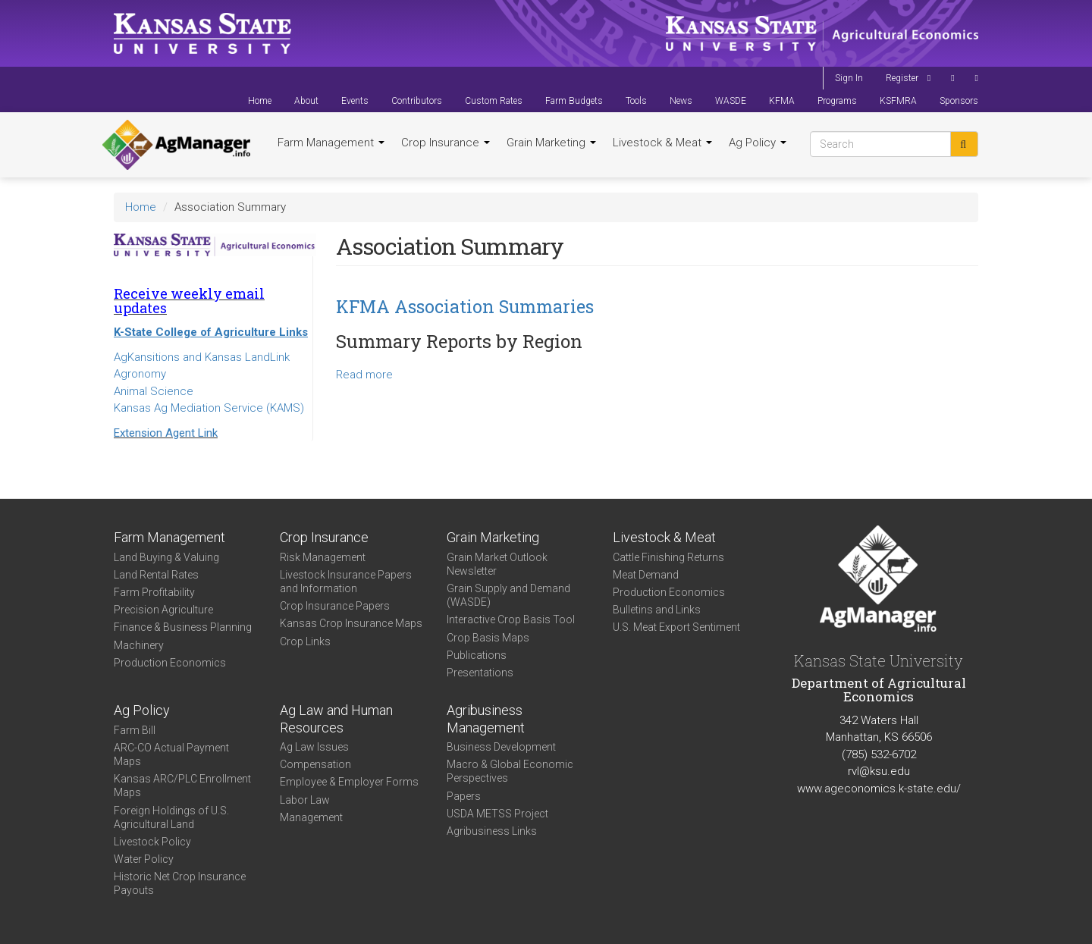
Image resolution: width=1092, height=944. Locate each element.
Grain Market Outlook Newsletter (497, 564)
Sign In (849, 78)
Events (355, 101)
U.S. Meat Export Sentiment (676, 627)
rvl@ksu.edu (879, 771)
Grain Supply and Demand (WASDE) (508, 595)
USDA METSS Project (497, 814)
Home (259, 101)
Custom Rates (493, 101)
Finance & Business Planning (183, 627)
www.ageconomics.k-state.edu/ (879, 788)
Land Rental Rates (156, 575)
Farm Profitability (154, 592)
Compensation (315, 764)
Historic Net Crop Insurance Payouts (180, 883)
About (306, 101)
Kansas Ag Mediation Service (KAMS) (209, 408)
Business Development (501, 747)
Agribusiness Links (492, 831)
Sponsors (959, 101)
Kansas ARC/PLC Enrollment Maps (182, 785)
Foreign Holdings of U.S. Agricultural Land (171, 817)
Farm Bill (134, 730)
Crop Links (305, 641)
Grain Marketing (551, 142)
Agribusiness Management (486, 718)
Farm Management (331, 142)
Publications (477, 655)
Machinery (139, 645)
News (681, 101)
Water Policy (144, 859)
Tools (636, 101)
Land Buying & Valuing (166, 557)
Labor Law (305, 800)
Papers (464, 796)
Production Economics (170, 663)
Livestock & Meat (662, 142)
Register (902, 78)
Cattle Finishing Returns (668, 557)
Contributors (416, 101)
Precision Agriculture (163, 610)
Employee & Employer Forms (349, 782)
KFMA (782, 101)
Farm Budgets (574, 101)
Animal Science (153, 391)
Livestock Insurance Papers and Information (346, 581)
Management (311, 817)
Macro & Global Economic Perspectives (510, 771)
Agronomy (140, 374)
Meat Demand (646, 575)
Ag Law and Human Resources (336, 718)
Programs (837, 101)
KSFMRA (898, 101)
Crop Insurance (445, 142)
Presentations (480, 672)
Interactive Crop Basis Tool (511, 619)
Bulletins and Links (657, 610)
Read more (364, 374)
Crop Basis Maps (488, 638)
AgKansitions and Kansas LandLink (202, 357)
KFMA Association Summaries (465, 306)
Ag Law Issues (314, 747)
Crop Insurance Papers (335, 606)
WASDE (730, 101)
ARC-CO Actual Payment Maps (171, 754)
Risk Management (323, 557)
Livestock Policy (152, 842)
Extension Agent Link (166, 433)
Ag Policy (757, 142)
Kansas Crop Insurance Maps (351, 623)
